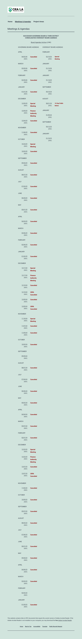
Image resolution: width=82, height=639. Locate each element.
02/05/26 (24, 80)
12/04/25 (24, 120)
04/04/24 (24, 414)
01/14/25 (49, 80)
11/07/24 (24, 326)
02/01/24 (24, 437)
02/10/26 (49, 56)
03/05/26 (24, 68)
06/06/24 (24, 391)
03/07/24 (24, 426)
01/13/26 (49, 68)
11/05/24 (24, 332)
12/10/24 (24, 285)
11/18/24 (24, 318)
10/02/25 (24, 151)
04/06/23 (24, 569)
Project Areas (39, 22)
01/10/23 (49, 138)
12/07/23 (24, 466)
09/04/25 (24, 163)
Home (10, 22)
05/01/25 (24, 209)
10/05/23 (24, 499)
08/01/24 (24, 367)
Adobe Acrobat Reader (65, 620)
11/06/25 (24, 132)
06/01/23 (24, 546)
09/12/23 (49, 126)
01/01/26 (24, 91)
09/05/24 (24, 356)
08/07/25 (24, 174)
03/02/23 (24, 581)
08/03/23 (24, 523)
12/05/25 (24, 103)
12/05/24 (24, 299)
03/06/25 (24, 233)
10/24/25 (24, 144)
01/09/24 (49, 115)
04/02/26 (24, 56)
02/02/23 (24, 593)
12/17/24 (24, 268)
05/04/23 (24, 558)
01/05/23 (24, 604)
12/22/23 (24, 449)
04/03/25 (24, 221)
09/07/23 (24, 511)
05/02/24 (24, 402)
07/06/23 (24, 534)
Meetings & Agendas (23, 22)
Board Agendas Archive (38, 42)
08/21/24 (49, 103)
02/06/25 (24, 244)
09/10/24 (49, 91)
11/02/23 (24, 488)
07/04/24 (24, 379)
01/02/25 (24, 256)
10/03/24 (24, 344)
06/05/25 (24, 198)
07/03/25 (24, 186)
